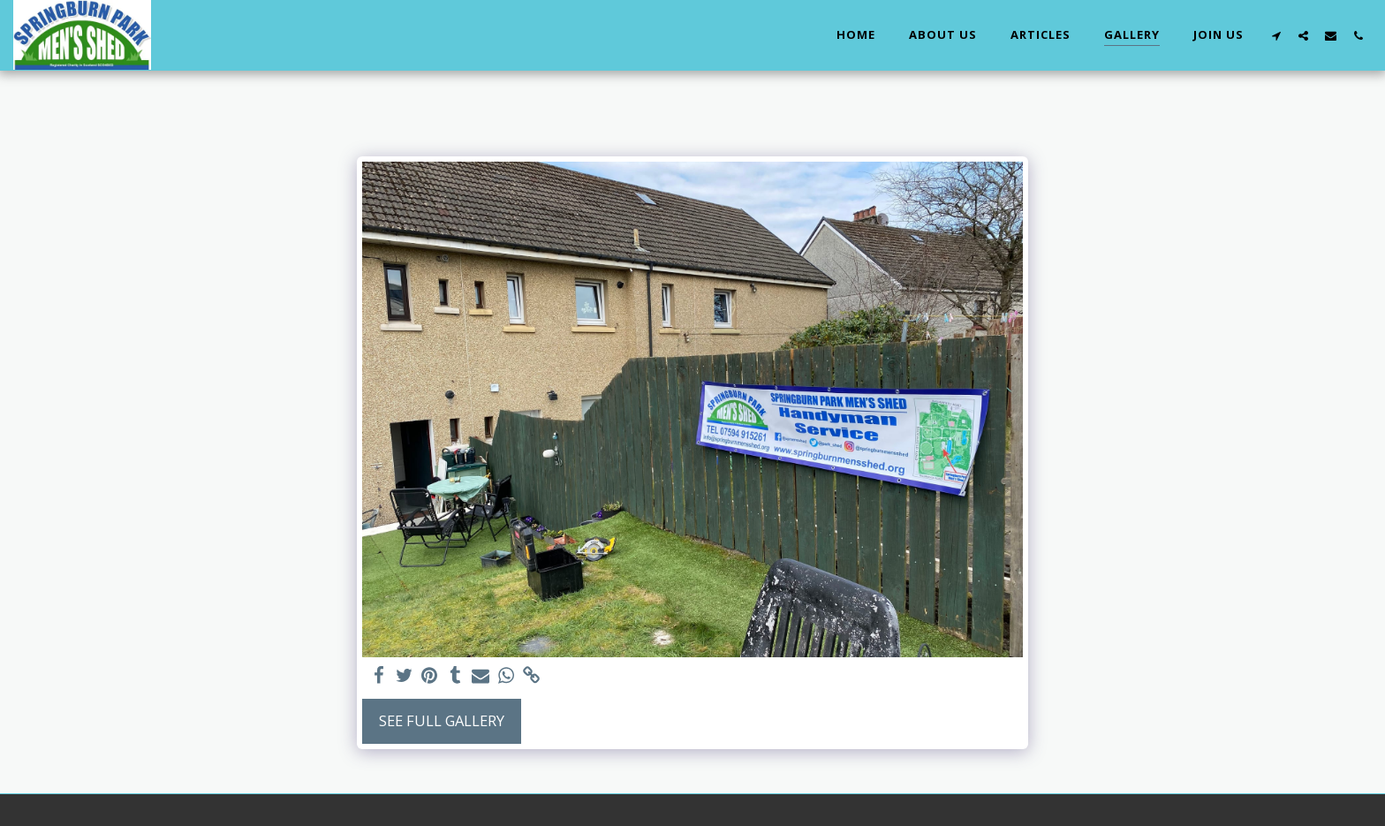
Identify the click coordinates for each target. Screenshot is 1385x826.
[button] (1276, 35)
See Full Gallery (441, 720)
